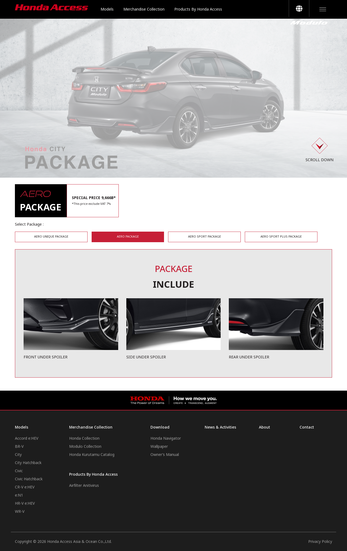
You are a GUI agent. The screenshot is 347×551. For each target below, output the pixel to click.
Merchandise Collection (144, 9)
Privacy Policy (320, 541)
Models (107, 9)
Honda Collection (84, 438)
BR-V (19, 446)
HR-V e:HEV (25, 503)
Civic (19, 471)
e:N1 (19, 495)
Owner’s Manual (164, 455)
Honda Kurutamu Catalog (91, 455)
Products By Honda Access (198, 9)
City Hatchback (28, 463)
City (18, 455)
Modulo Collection (85, 446)
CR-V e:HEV (24, 487)
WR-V (19, 511)
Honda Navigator (165, 438)
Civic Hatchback (29, 479)
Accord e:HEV (26, 438)
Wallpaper (159, 446)
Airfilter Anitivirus (84, 485)
